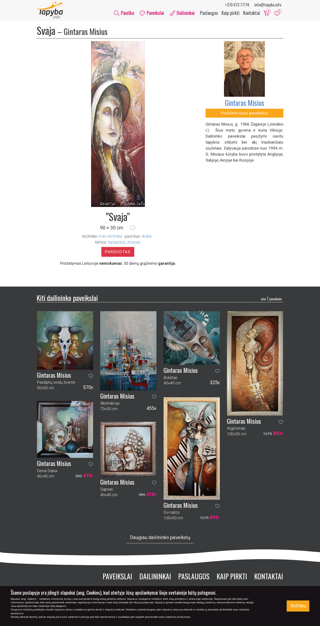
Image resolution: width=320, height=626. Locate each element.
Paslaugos (209, 12)
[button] (132, 228)
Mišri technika (110, 236)
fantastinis (117, 242)
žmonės (134, 242)
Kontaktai (251, 12)
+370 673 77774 (237, 5)
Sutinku (298, 605)
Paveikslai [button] (152, 12)
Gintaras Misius (244, 103)
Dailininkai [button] (182, 12)
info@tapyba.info (267, 5)
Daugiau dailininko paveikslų (160, 538)
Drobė (147, 236)
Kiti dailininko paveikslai (67, 298)
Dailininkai (155, 577)
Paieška (124, 12)
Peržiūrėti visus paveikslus (244, 113)
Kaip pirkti (231, 12)
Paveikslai (117, 577)
